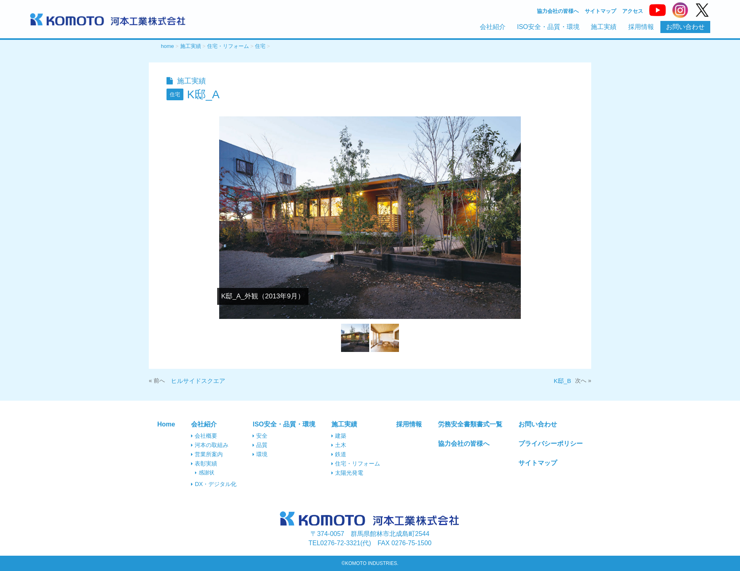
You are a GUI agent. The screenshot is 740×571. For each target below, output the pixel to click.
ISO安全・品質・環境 (548, 26)
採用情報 (641, 26)
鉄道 (338, 454)
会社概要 (204, 435)
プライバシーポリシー (550, 443)
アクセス (632, 11)
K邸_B (562, 380)
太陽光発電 (347, 473)
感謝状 (204, 473)
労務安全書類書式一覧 (470, 424)
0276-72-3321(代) (339, 543)
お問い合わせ (685, 26)
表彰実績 (204, 463)
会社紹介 (493, 26)
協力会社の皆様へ (558, 11)
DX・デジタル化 (213, 484)
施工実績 (604, 26)
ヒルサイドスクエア (198, 380)
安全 (260, 435)
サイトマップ (600, 11)
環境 (260, 454)
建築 (338, 435)
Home (166, 424)
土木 (338, 445)
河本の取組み (209, 445)
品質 (260, 445)
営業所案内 (207, 454)
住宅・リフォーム (355, 463)
